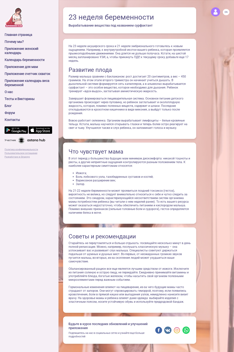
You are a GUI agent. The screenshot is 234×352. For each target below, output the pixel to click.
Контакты (12, 120)
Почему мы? (14, 42)
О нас (9, 92)
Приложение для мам (21, 67)
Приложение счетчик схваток (27, 74)
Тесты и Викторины (20, 99)
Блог (8, 106)
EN (226, 12)
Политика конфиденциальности (21, 149)
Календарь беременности (24, 60)
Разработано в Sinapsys (17, 157)
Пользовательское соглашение (21, 153)
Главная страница (18, 35)
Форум (10, 113)
